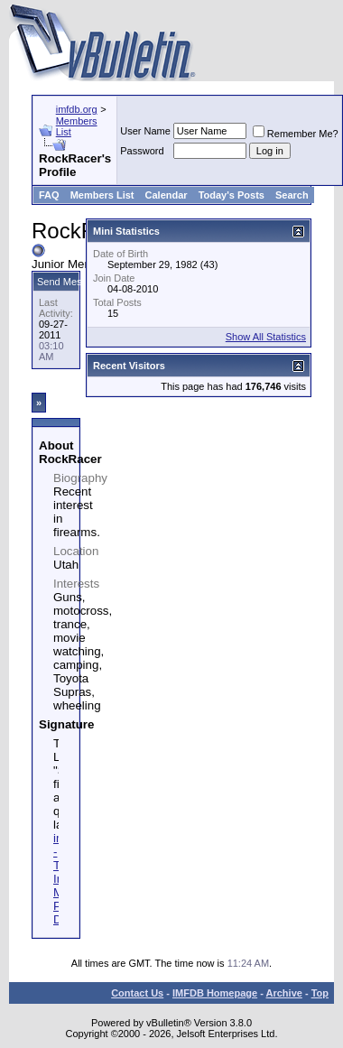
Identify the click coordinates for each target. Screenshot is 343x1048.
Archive (284, 993)
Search (292, 195)
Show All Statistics (266, 336)
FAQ (49, 195)
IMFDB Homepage (214, 993)
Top (320, 993)
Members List (102, 195)
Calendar (166, 195)
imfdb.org (76, 109)
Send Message (70, 281)
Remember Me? (295, 133)
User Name (145, 130)
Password (141, 150)
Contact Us (137, 993)
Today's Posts (231, 195)
